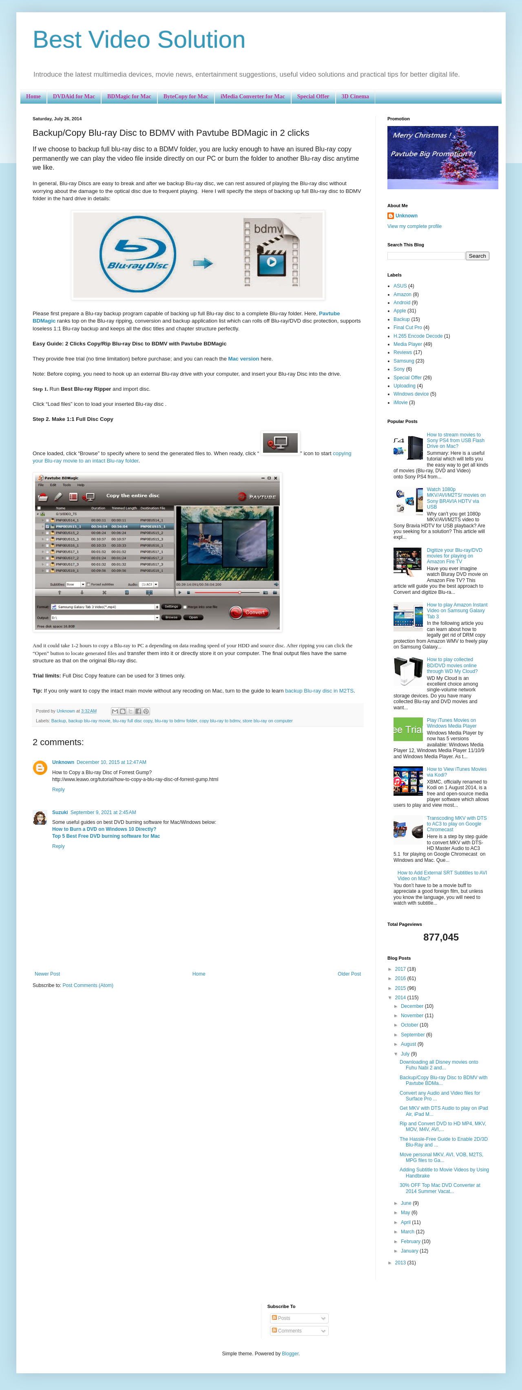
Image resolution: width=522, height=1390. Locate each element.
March (408, 1232)
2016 (401, 978)
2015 (401, 988)
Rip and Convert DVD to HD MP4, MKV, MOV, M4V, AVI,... (443, 1126)
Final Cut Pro (408, 327)
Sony (399, 369)
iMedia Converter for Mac (253, 96)
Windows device (411, 394)
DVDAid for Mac (74, 96)
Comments (287, 1331)
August (409, 1044)
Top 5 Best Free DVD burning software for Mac (106, 836)
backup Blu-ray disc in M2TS (319, 691)
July (406, 1054)
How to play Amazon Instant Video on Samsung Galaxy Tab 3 (457, 611)
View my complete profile (414, 226)
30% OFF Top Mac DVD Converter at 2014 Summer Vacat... (440, 1188)
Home (33, 96)
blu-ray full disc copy (132, 720)
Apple (400, 311)
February (411, 1241)
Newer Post (47, 974)
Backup (58, 720)
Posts (281, 1318)
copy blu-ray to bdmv (219, 720)
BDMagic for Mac (129, 96)
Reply (58, 789)
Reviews (403, 352)
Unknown (63, 762)
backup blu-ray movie (90, 720)
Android (402, 302)
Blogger (290, 1354)
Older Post (349, 974)
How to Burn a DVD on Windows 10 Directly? (104, 829)
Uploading (405, 386)
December (413, 1006)
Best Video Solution (139, 39)
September (413, 1035)
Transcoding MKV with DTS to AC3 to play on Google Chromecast (457, 824)
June (407, 1203)
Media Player (408, 344)
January (410, 1251)
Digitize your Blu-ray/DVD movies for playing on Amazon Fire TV (454, 556)
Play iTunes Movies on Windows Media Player (452, 723)
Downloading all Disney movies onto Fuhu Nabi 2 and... (439, 1065)
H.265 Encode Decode (418, 336)
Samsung (404, 361)
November (413, 1015)
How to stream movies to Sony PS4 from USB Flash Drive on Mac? (455, 440)
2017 (401, 969)
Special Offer (313, 96)
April (406, 1222)
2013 (401, 1263)
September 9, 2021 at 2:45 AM (103, 812)
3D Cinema (355, 96)
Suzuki (60, 812)
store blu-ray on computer (268, 720)
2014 (401, 997)
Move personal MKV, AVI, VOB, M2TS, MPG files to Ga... (441, 1157)
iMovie (401, 402)
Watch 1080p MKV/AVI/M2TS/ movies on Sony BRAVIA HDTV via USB (456, 498)
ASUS (400, 286)
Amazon (402, 294)
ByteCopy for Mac (186, 96)
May (406, 1212)
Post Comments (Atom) (87, 985)
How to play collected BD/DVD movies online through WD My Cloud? (452, 665)
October (410, 1025)
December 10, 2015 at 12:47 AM (111, 762)
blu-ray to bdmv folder (176, 720)
